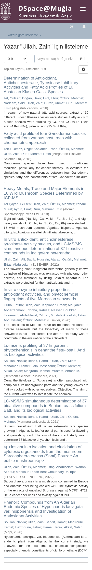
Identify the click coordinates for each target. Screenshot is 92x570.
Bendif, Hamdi (38, 361)
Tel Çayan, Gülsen (17, 204)
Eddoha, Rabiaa (37, 310)
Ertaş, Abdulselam (17, 264)
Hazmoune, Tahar (28, 527)
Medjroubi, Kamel (37, 371)
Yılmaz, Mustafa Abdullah (57, 315)
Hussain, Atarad (48, 259)
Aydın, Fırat (22, 209)
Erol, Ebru (50, 98)
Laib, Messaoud (43, 366)
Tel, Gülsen (12, 98)
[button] (71, 26)
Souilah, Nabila (15, 361)
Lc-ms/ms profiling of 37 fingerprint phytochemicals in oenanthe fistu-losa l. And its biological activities (44, 350)
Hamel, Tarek (52, 527)
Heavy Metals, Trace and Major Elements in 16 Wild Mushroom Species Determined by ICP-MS (44, 193)
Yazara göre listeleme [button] (24, 35)
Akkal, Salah (13, 371)
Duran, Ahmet (54, 103)
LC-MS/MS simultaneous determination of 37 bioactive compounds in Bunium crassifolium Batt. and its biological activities (45, 405)
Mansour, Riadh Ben (31, 472)
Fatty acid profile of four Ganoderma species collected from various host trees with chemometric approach (45, 138)
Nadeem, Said (14, 103)
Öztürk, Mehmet (71, 98)
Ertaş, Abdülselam (60, 467)
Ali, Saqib (28, 259)
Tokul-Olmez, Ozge (18, 149)
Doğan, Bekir (31, 98)
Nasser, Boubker (63, 310)
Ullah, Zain (34, 103)
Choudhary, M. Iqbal (62, 472)
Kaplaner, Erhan (45, 149)
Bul (82, 59)
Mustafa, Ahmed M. (66, 371)
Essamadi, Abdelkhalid (20, 315)
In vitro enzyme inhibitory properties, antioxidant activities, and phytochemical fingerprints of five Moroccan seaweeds (41, 294)
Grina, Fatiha (13, 305)
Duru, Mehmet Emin (36, 154)
